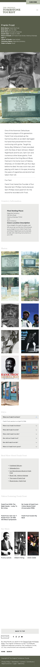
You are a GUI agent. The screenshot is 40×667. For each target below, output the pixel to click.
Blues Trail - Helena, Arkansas (19, 475)
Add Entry (21, 663)
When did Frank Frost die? (11, 430)
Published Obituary (16, 465)
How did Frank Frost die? (10, 442)
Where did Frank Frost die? (11, 434)
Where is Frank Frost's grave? (12, 446)
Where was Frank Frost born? (12, 425)
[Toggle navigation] (37, 10)
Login (14, 663)
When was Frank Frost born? (11, 417)
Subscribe (33, 2)
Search (9, 651)
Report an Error (7, 663)
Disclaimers (15, 661)
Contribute (30, 661)
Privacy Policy (6, 661)
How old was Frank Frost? (10, 438)
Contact (22, 661)
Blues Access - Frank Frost (18, 481)
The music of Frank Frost (17, 478)
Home (3, 651)
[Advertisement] (20, 596)
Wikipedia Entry (15, 468)
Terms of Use (27, 641)
